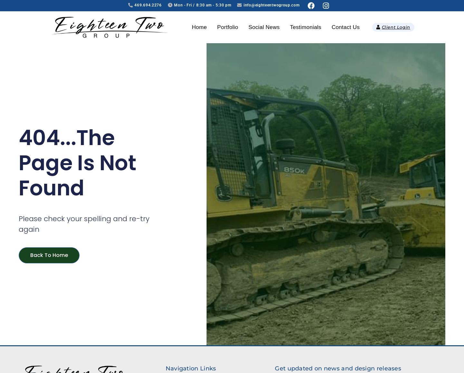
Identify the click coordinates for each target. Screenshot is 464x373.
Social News (264, 27)
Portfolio (227, 27)
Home (199, 27)
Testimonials (305, 27)
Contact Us (346, 27)
